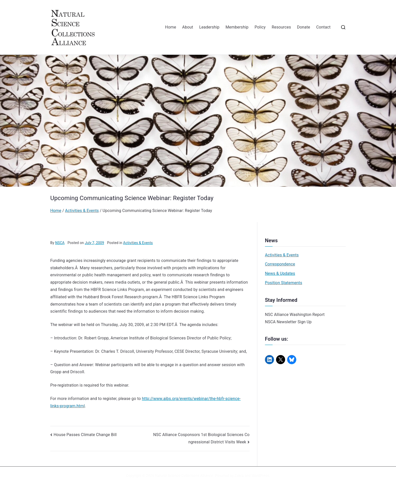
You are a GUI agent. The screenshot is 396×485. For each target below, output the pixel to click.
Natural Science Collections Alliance (184, 476)
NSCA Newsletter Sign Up (288, 321)
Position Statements (283, 282)
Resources (281, 27)
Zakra (239, 476)
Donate (303, 27)
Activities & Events (138, 243)
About (187, 27)
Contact (323, 27)
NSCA (59, 243)
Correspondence (280, 264)
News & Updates (280, 273)
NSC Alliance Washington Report (295, 314)
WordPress (260, 476)
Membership (237, 27)
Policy (260, 27)
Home (170, 27)
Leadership (209, 27)
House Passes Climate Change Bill (85, 434)
